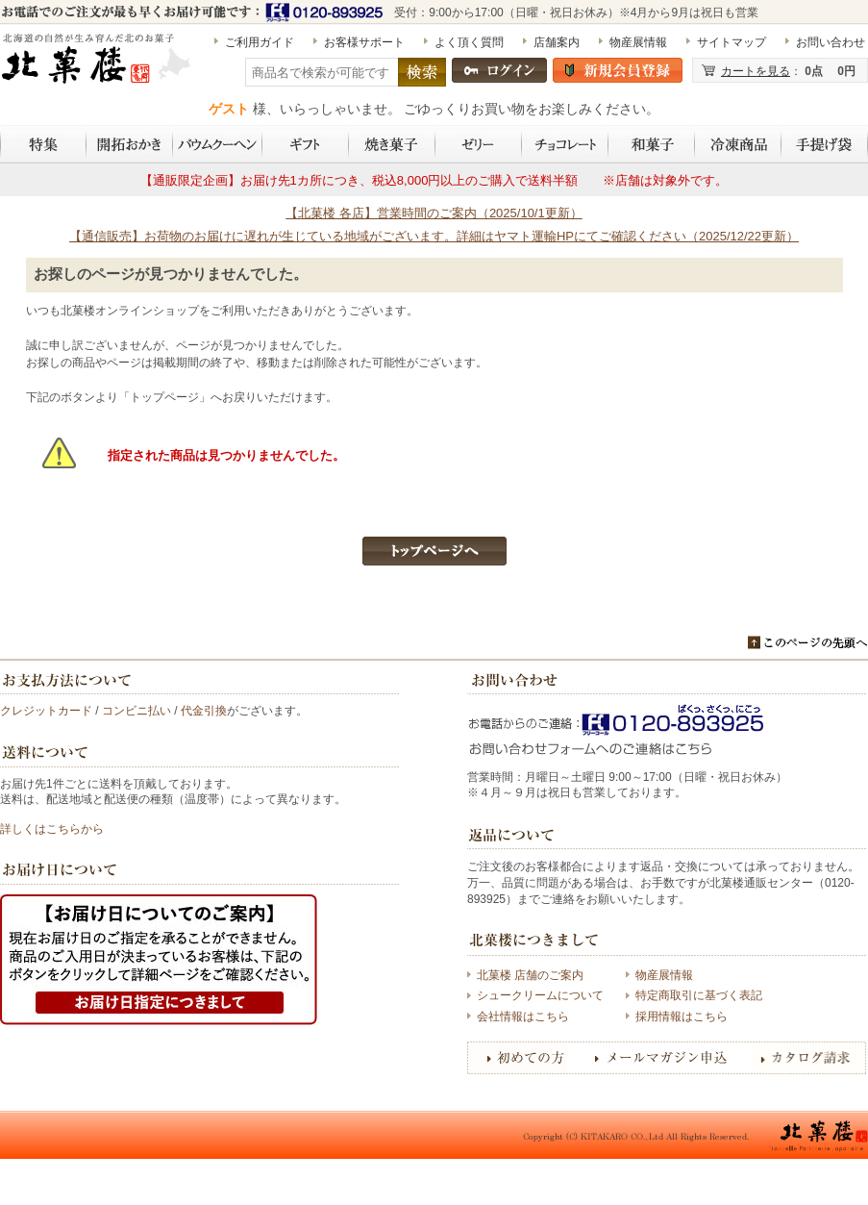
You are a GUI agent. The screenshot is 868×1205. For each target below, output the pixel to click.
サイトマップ (731, 42)
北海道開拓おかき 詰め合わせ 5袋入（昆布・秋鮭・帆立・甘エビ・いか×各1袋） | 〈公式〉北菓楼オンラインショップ (98, 66)
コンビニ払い (136, 710)
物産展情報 (638, 42)
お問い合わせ (830, 42)
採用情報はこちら (681, 1016)
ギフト (305, 144)
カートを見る (755, 71)
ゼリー (478, 144)
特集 (43, 144)
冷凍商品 (738, 144)
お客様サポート (364, 42)
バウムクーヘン (217, 144)
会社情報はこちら (523, 1016)
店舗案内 (556, 42)
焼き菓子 (392, 144)
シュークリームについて (540, 995)
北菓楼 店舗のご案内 (530, 975)
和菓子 (651, 144)
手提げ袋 (824, 144)
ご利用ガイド (259, 42)
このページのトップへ (808, 642)
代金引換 (204, 710)
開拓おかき (130, 144)
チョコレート (565, 144)
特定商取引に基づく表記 (698, 995)
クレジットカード (46, 710)
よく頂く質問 (469, 42)
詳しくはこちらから (52, 829)
